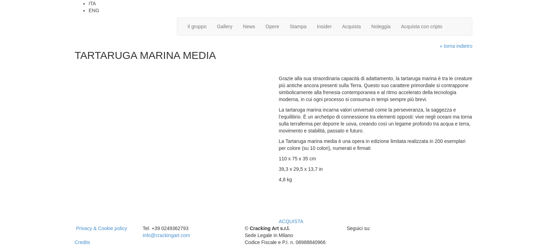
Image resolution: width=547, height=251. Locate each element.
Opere (272, 26)
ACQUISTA (291, 221)
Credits (82, 242)
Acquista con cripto (421, 26)
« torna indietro (456, 46)
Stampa (298, 26)
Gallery (224, 26)
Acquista (351, 26)
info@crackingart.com (166, 235)
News (249, 26)
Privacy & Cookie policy (101, 228)
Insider (324, 26)
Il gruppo (197, 26)
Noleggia (380, 26)
